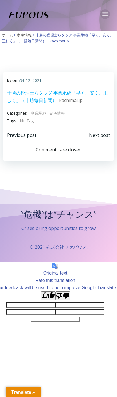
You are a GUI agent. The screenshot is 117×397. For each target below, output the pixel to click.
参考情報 (57, 113)
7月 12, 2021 (30, 80)
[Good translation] (48, 295)
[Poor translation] (62, 295)
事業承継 (38, 113)
